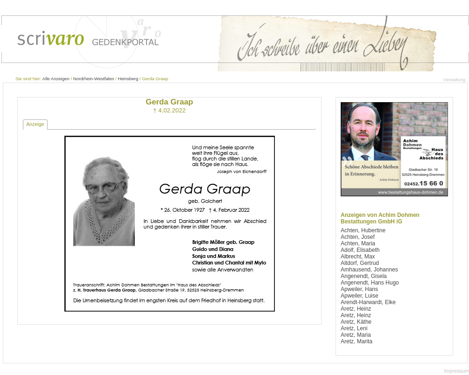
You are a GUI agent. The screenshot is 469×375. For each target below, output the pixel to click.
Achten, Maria (358, 243)
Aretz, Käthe (356, 322)
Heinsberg (128, 78)
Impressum (456, 371)
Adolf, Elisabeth (360, 250)
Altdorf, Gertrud (360, 263)
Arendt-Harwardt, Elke (368, 302)
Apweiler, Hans (359, 289)
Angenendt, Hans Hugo (370, 282)
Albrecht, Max (358, 256)
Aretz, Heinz (356, 309)
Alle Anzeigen (56, 78)
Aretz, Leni (354, 328)
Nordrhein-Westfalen (93, 78)
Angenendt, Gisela (364, 276)
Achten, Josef (358, 237)
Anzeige (35, 124)
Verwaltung (454, 79)
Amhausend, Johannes (369, 269)
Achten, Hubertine (363, 230)
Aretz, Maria (356, 335)
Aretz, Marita (356, 341)
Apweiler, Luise (359, 295)
